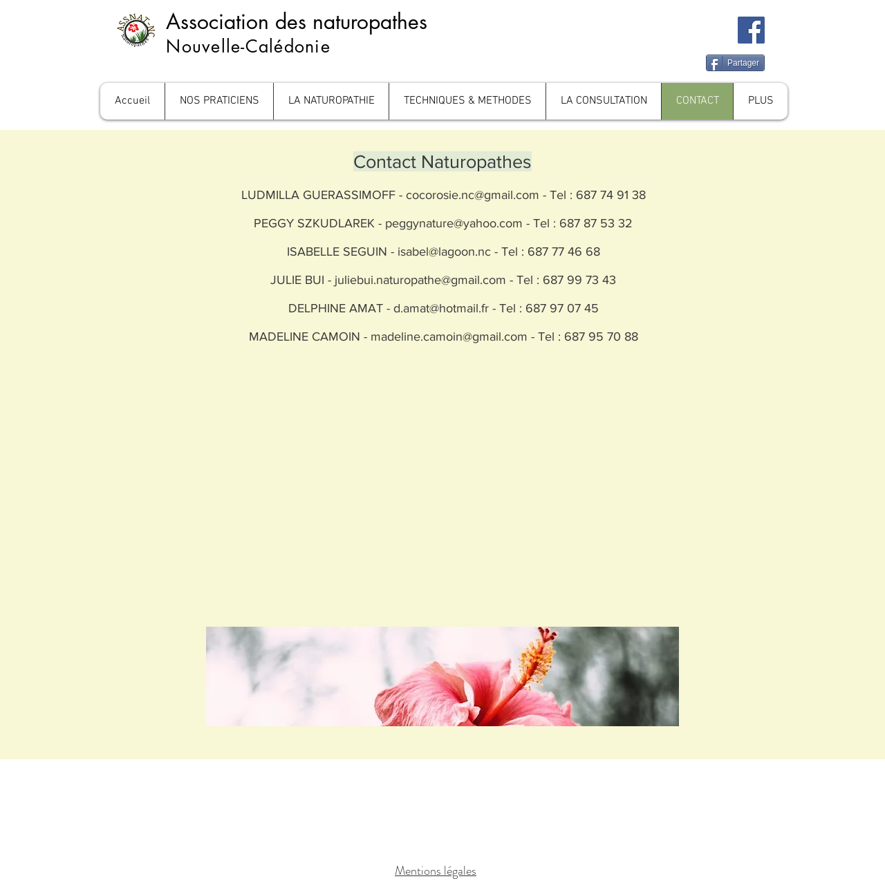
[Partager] (735, 63)
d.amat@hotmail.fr (441, 308)
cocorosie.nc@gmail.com (472, 195)
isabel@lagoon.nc (444, 251)
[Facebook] (751, 30)
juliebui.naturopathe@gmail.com (420, 280)
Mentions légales (435, 871)
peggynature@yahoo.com (454, 223)
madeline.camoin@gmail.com (449, 336)
